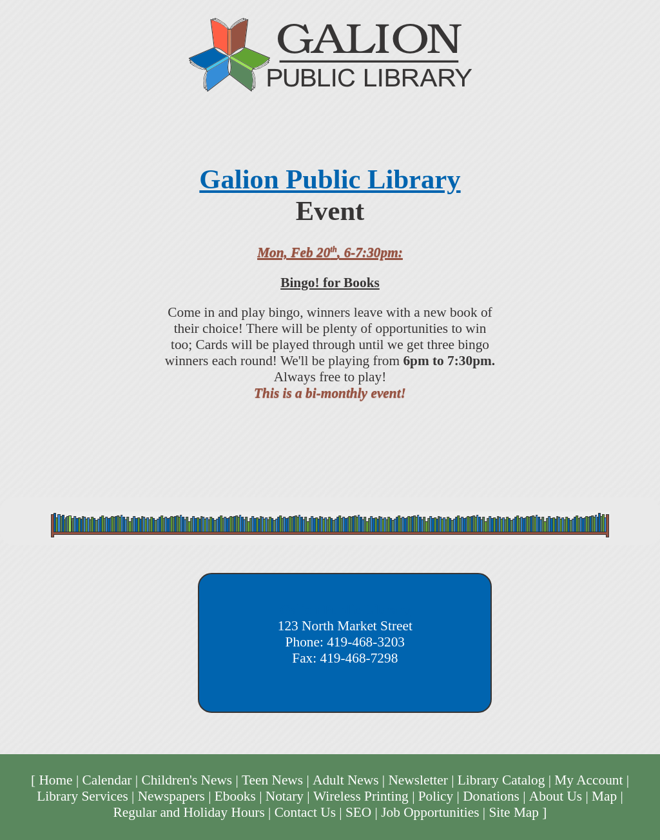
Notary (285, 796)
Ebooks (235, 796)
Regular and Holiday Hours (189, 812)
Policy (436, 796)
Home (55, 780)
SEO (358, 812)
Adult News (346, 780)
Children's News (186, 780)
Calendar (106, 780)
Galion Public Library (329, 179)
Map (604, 796)
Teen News (272, 780)
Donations (491, 796)
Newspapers (171, 796)
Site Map (514, 812)
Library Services (82, 796)
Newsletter (417, 780)
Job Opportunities (430, 812)
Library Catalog (501, 780)
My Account (588, 780)
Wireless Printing (361, 796)
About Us (555, 796)
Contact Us (305, 812)
